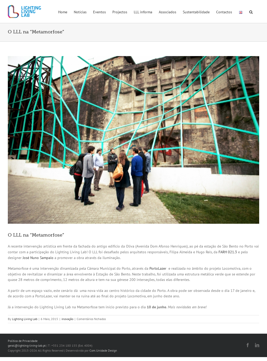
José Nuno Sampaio (38, 257)
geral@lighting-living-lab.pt (27, 345)
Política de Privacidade (23, 341)
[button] (251, 11)
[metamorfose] (133, 140)
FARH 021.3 (228, 252)
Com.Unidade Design (103, 350)
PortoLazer (157, 268)
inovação (67, 319)
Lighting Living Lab (24, 319)
